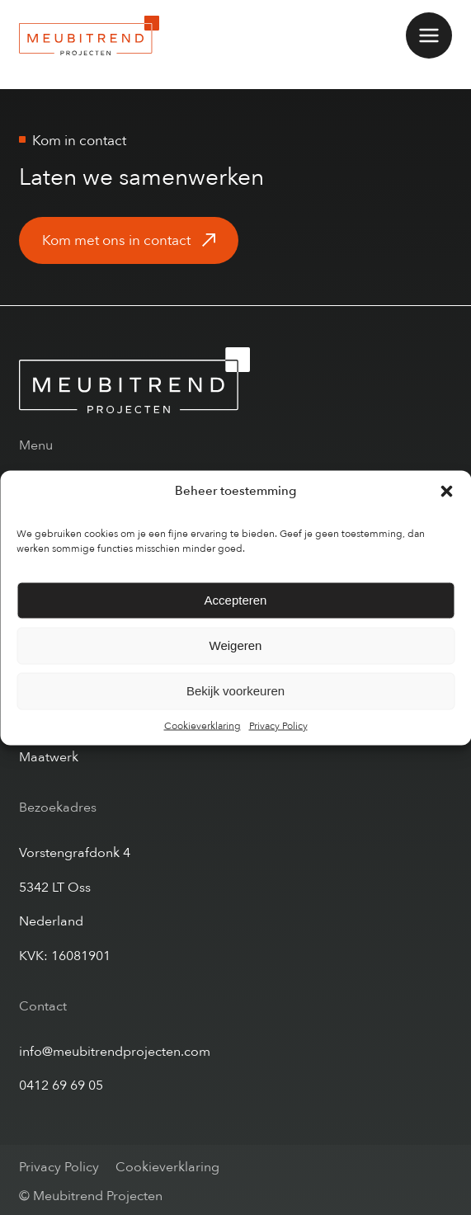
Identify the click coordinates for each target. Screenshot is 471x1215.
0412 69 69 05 (61, 1085)
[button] (446, 491)
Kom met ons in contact (116, 240)
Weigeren (236, 645)
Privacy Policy (278, 725)
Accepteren (236, 600)
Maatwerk (48, 757)
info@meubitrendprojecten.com (114, 1052)
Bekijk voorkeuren (235, 691)
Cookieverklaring (202, 725)
